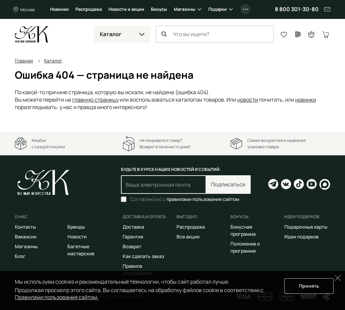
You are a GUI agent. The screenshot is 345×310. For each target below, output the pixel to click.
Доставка (133, 227)
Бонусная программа (243, 230)
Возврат (132, 246)
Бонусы (159, 9)
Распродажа (88, 9)
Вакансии (25, 236)
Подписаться (228, 184)
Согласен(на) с (184, 199)
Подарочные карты (305, 227)
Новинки (59, 9)
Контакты (25, 227)
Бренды (76, 227)
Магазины (184, 9)
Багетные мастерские (80, 250)
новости (247, 99)
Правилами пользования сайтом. (56, 297)
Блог (20, 256)
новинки (305, 99)
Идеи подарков (301, 236)
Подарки (217, 9)
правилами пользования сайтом (202, 199)
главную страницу (95, 99)
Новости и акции (126, 9)
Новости (77, 236)
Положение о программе (245, 247)
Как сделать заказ (143, 256)
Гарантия (133, 236)
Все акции (188, 236)
